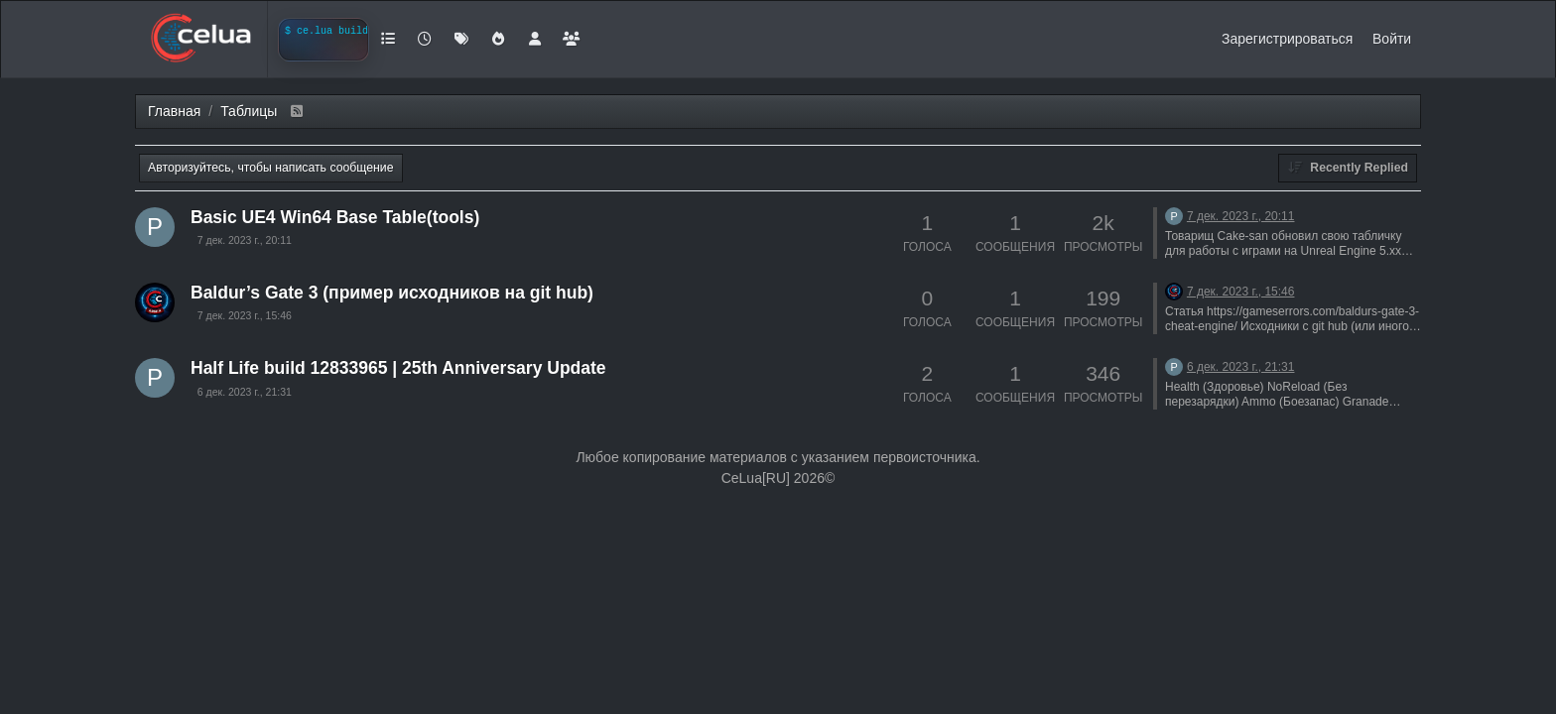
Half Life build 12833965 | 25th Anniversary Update (398, 368)
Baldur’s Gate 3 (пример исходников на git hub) (392, 292)
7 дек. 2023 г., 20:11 (244, 240)
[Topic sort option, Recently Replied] (1347, 167)
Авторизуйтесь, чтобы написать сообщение (271, 168)
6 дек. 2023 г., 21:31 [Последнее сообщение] (1241, 367)
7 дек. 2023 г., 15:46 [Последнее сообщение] (1241, 291)
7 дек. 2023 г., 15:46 (244, 315)
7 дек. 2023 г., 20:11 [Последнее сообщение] (1241, 216)
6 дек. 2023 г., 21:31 (244, 392)
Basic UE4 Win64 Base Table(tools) (335, 217)
